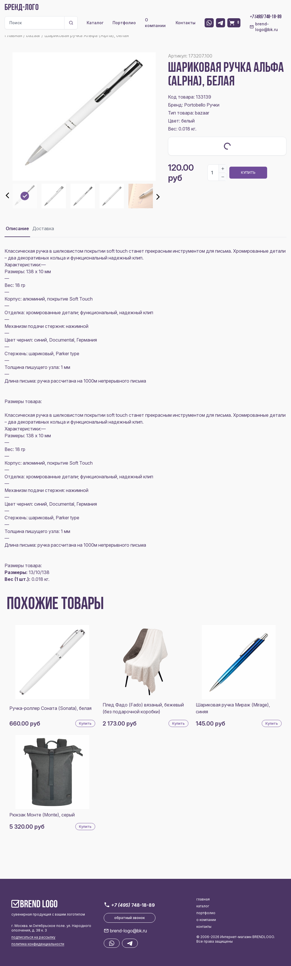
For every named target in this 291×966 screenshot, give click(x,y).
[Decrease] (223, 177)
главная (203, 899)
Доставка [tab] (43, 228)
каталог (202, 906)
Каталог (95, 22)
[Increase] (223, 169)
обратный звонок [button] (129, 918)
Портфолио (124, 22)
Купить (248, 172)
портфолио (205, 913)
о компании (206, 920)
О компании (155, 22)
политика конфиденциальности (37, 944)
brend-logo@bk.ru (264, 26)
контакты (203, 926)
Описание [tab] (17, 228)
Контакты (186, 22)
